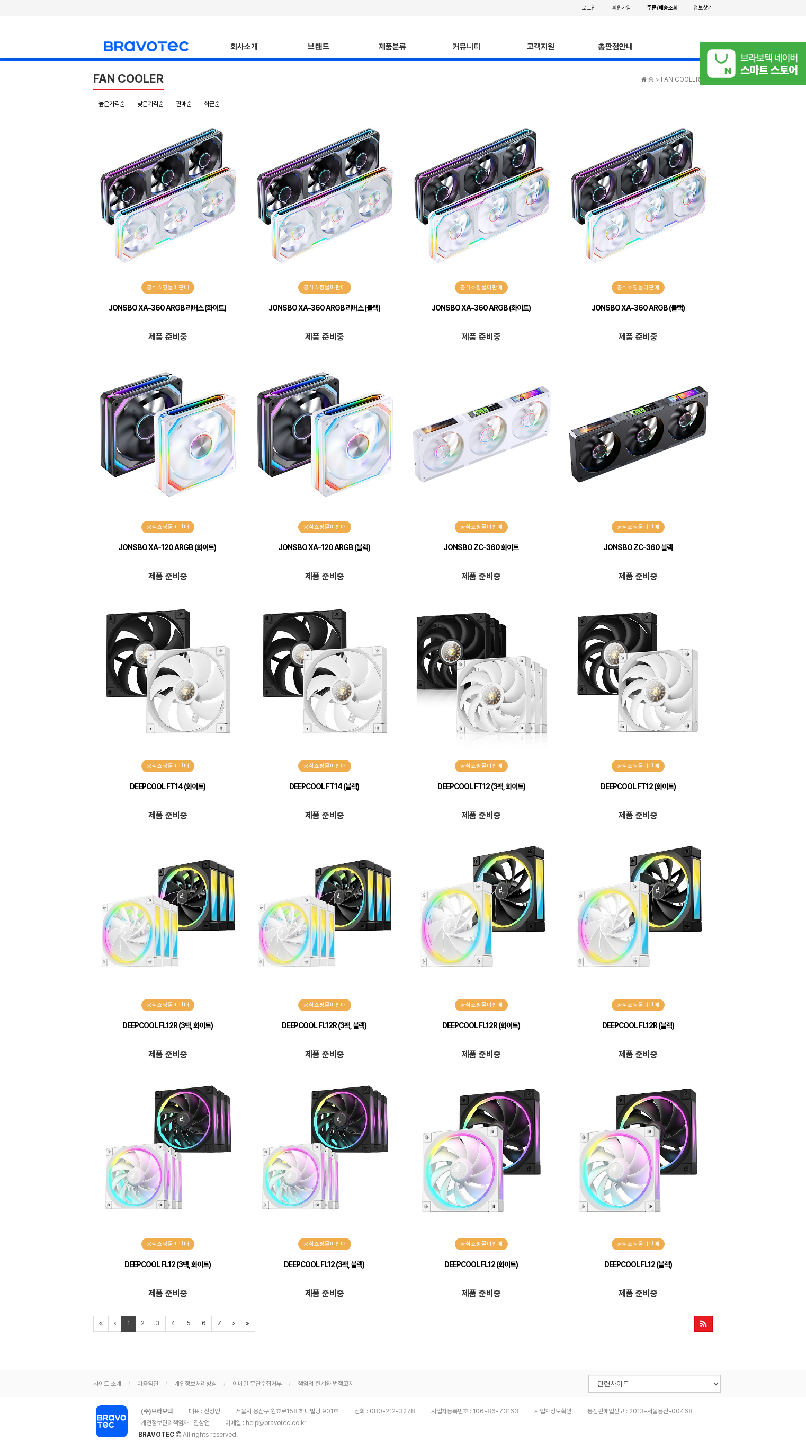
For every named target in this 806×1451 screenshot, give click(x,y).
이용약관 (147, 1383)
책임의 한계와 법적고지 (326, 1383)
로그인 (589, 7)
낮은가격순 (150, 104)
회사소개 (244, 46)
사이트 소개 (107, 1383)
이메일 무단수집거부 (257, 1383)
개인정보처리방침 (195, 1383)
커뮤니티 (466, 46)
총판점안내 (615, 46)
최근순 (212, 104)
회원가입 (621, 7)
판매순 (184, 104)
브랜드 (318, 46)
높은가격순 (111, 104)
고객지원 (540, 46)
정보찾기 (703, 7)
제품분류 (392, 46)
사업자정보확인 (552, 1411)
